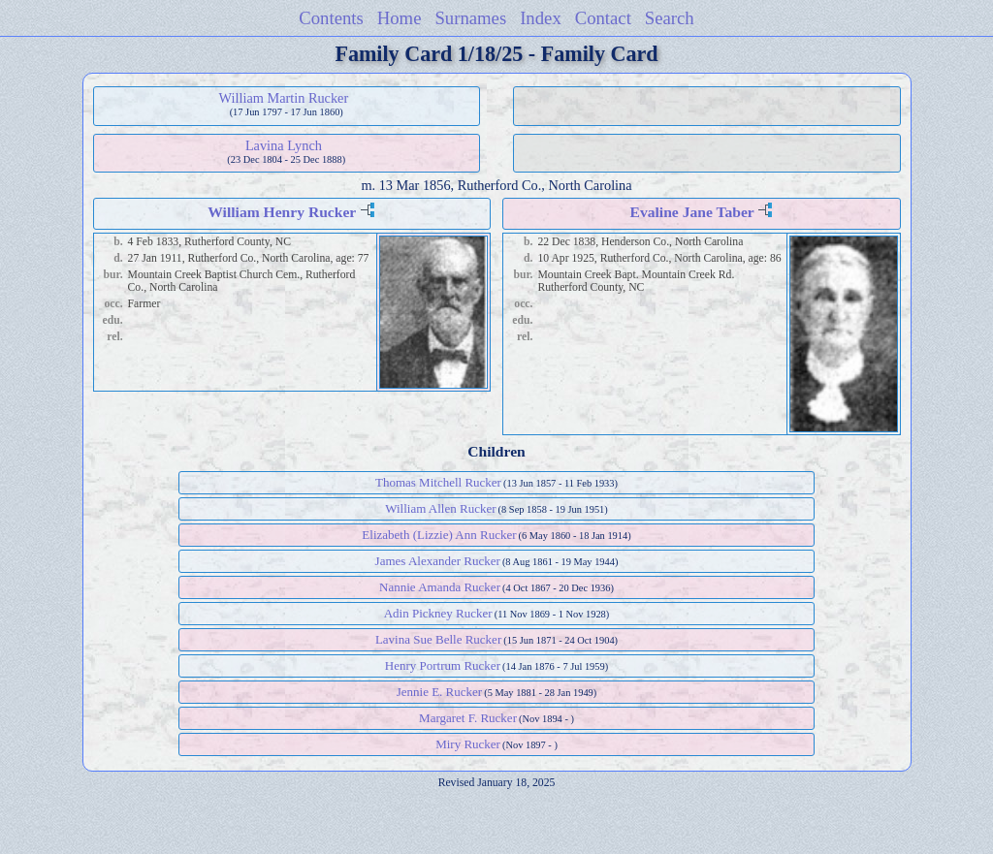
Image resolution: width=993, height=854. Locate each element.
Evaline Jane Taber (691, 212)
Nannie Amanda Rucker (439, 587)
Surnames (470, 18)
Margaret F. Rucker (468, 718)
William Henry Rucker (282, 212)
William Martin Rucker (284, 98)
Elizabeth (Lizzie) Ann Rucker (439, 534)
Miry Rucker (467, 744)
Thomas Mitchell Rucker (438, 482)
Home (399, 18)
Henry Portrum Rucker (442, 665)
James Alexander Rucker (437, 561)
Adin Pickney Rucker (438, 613)
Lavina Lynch (283, 145)
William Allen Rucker (440, 508)
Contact (603, 18)
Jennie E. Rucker (439, 691)
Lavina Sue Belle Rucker (438, 639)
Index (540, 18)
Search (669, 18)
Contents (331, 18)
